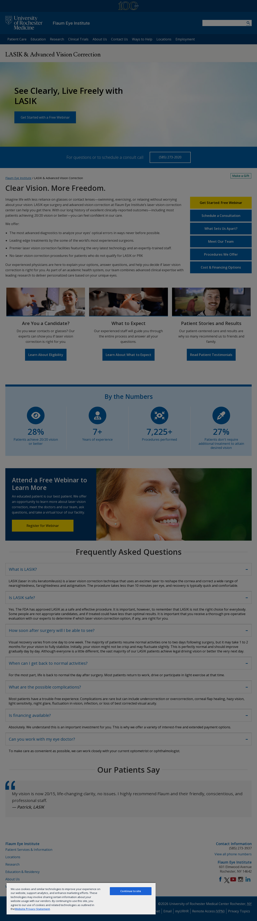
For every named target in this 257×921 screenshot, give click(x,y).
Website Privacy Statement (32, 909)
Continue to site (130, 891)
